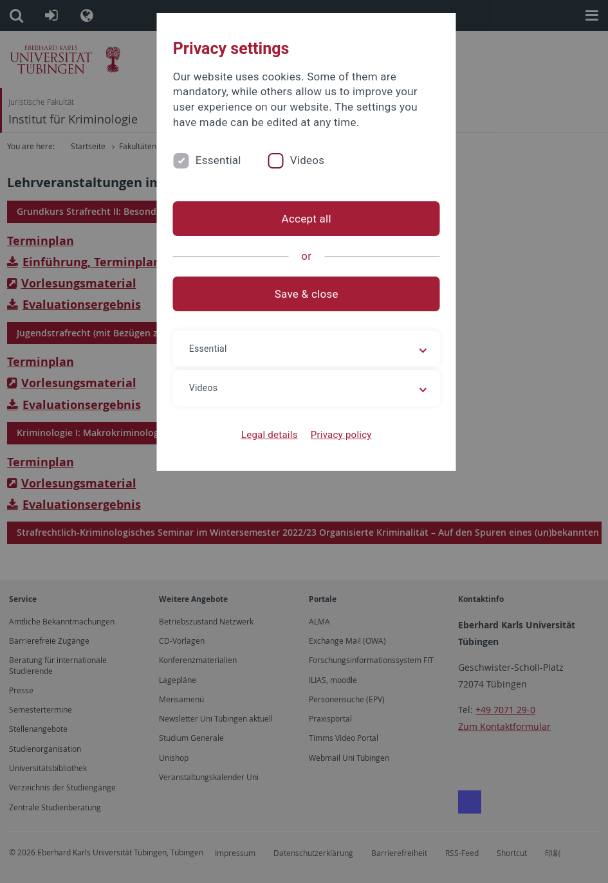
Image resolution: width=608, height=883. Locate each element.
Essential (213, 160)
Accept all (304, 218)
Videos (302, 160)
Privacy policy (338, 435)
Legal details (267, 435)
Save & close (304, 293)
